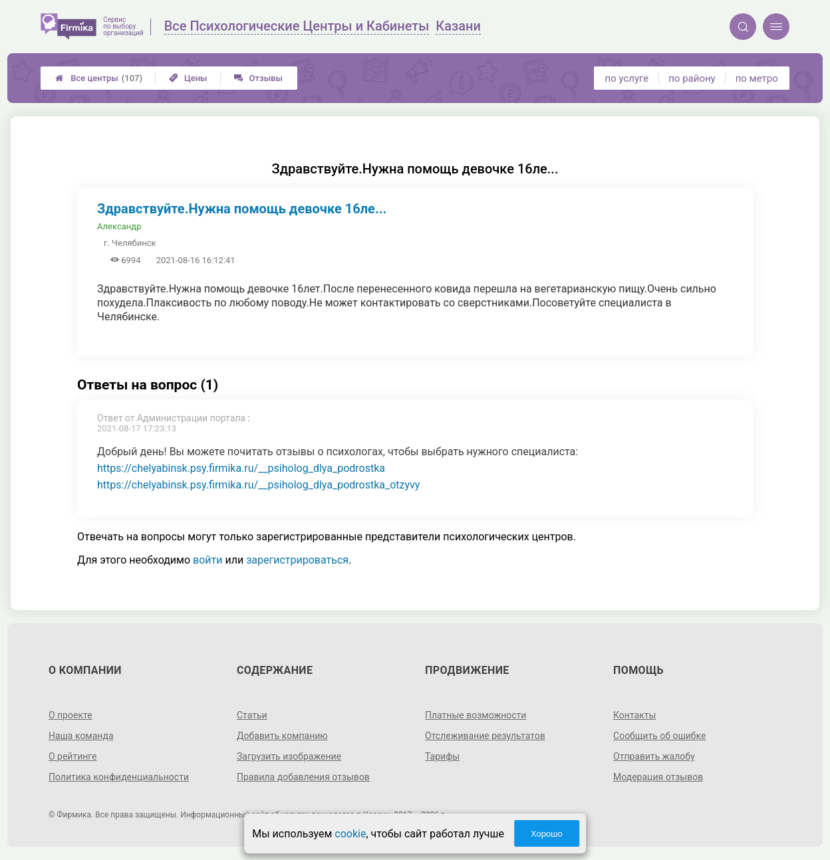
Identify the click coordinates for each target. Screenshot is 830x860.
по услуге (627, 78)
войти (207, 560)
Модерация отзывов (658, 777)
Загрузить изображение (289, 756)
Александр (119, 226)
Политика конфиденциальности (119, 777)
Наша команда (81, 735)
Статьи (252, 715)
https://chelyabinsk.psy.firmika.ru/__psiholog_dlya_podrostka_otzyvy (258, 485)
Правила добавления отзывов (303, 777)
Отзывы (258, 78)
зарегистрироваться (297, 560)
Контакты (634, 715)
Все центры (98, 78)
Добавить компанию (282, 735)
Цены (188, 78)
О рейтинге (73, 756)
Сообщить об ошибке (659, 735)
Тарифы (442, 756)
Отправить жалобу (654, 756)
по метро (757, 78)
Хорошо (547, 834)
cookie (350, 833)
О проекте (70, 715)
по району (691, 78)
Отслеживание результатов (485, 735)
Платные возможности (475, 715)
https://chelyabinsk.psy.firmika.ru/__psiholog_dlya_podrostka (241, 468)
